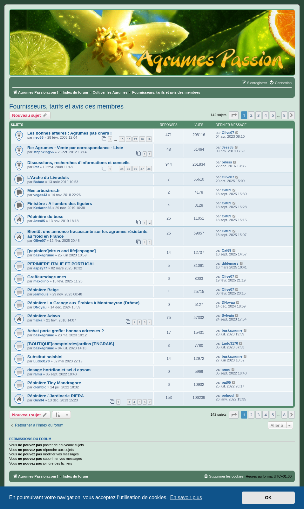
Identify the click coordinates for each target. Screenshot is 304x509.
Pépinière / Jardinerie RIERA (55, 395)
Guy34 (38, 400)
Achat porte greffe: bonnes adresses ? (65, 330)
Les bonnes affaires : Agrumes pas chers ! (69, 133)
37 (142, 169)
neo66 (38, 137)
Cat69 (226, 190)
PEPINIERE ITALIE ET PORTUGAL (61, 263)
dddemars (230, 263)
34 (121, 169)
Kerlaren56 (42, 208)
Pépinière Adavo (43, 316)
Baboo (38, 182)
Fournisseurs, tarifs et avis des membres (66, 106)
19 (149, 139)
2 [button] (251, 115)
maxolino (41, 281)
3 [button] (258, 115)
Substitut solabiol (45, 356)
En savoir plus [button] (186, 497)
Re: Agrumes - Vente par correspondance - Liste (75, 147)
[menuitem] (280, 83)
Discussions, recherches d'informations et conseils (78, 162)
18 (142, 139)
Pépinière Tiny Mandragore (54, 382)
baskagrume (43, 255)
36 (135, 169)
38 (149, 169)
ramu (37, 374)
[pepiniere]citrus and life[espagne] (61, 250)
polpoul (228, 395)
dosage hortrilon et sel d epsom (59, 369)
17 (135, 139)
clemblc (39, 387)
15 (121, 139)
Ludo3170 (230, 343)
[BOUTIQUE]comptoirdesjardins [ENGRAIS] (70, 343)
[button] (234, 115)
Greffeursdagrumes (46, 276)
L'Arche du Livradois (48, 177)
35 (128, 169)
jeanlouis (41, 294)
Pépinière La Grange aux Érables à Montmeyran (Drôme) (83, 303)
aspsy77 (40, 268)
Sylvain (228, 315)
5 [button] (273, 115)
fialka (37, 320)
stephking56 (43, 152)
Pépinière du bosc (45, 216)
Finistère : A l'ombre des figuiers (59, 203)
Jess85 (227, 147)
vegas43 (40, 195)
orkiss (227, 162)
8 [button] (284, 115)
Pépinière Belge (43, 290)
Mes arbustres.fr (43, 190)
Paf (36, 167)
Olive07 (228, 133)
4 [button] (265, 115)
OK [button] (268, 497)
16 (128, 139)
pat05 (226, 382)
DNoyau (40, 307)
